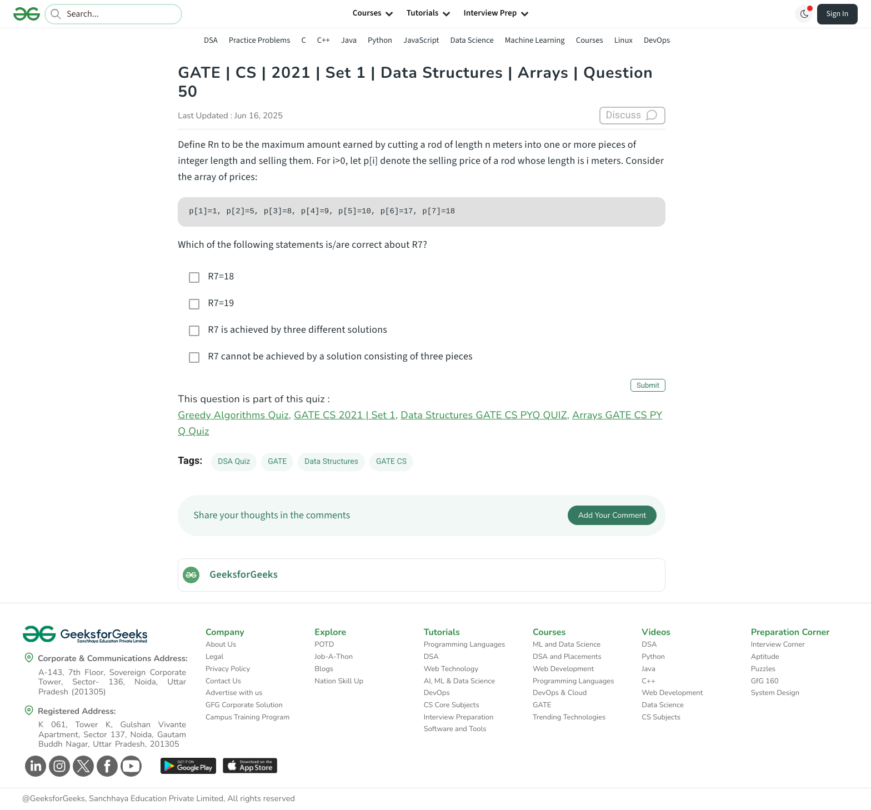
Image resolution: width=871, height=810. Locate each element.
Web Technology (451, 669)
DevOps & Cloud (560, 693)
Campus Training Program (247, 717)
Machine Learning (535, 40)
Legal (214, 657)
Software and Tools (455, 729)
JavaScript (421, 40)
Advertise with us (234, 693)
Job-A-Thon (333, 657)
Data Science (472, 40)
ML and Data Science (566, 644)
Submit (648, 386)
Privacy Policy (228, 669)
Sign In (838, 13)
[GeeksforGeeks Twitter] (82, 766)
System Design (775, 693)
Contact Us (223, 681)
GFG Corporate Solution (244, 705)
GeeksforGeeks (243, 575)
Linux (623, 40)
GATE (277, 461)
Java (349, 40)
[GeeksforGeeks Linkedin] (34, 766)
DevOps (657, 40)
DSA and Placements (567, 657)
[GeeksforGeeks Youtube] (130, 766)
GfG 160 (765, 681)
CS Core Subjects (451, 705)
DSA (211, 40)
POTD (324, 644)
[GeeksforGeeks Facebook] (106, 766)
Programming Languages (464, 644)
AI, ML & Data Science (459, 681)
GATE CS (391, 461)
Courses (589, 40)
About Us (221, 644)
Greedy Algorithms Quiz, (234, 415)
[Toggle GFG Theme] (804, 14)
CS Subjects (661, 717)
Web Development (563, 669)
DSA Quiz (234, 461)
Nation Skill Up (338, 681)
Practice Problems (260, 40)
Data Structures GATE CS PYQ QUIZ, (485, 415)
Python (380, 40)
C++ (323, 40)
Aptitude (765, 657)
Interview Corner (778, 644)
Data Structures (331, 461)
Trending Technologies (569, 717)
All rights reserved (261, 798)
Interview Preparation (459, 717)
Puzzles (763, 669)
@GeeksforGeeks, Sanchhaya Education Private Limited (122, 798)
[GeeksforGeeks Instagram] (58, 766)
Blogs (323, 669)
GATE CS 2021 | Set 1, (346, 415)
